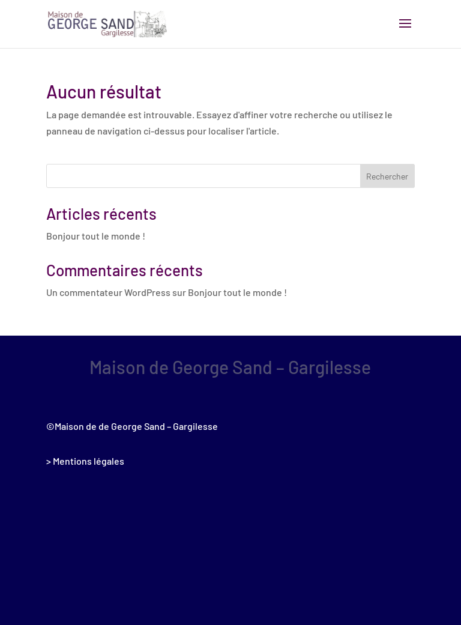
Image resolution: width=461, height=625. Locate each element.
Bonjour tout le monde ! (95, 235)
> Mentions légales (85, 460)
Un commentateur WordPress (108, 292)
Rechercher (387, 176)
